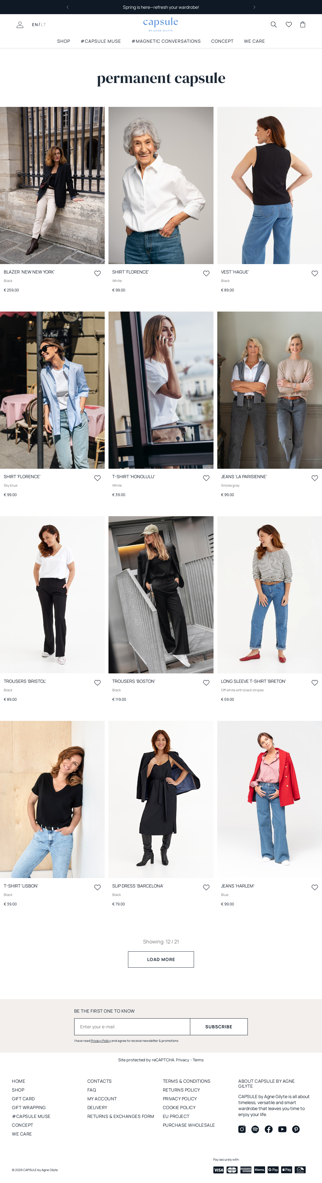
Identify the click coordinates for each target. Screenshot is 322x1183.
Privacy (182, 1060)
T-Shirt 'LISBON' (21, 886)
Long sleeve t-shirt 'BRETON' (253, 681)
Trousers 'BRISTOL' (25, 681)
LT (44, 24)
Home (18, 1081)
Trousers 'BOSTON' (133, 681)
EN (35, 24)
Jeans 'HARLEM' (237, 886)
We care (22, 1134)
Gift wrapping (29, 1107)
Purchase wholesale (189, 1125)
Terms (198, 1060)
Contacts (99, 1081)
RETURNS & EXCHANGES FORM (120, 1116)
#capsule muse (100, 41)
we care (254, 41)
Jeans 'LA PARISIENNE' (244, 476)
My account (102, 1099)
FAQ (91, 1090)
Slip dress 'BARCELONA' (138, 886)
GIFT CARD (23, 1099)
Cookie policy (179, 1107)
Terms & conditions (187, 1081)
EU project (176, 1116)
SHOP (63, 41)
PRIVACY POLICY (180, 1099)
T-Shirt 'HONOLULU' (133, 476)
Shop (18, 1090)
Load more (161, 959)
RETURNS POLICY (181, 1090)
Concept (222, 41)
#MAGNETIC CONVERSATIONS (166, 41)
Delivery (97, 1107)
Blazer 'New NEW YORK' (29, 272)
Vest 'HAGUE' (235, 272)
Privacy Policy (101, 1040)
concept (22, 1125)
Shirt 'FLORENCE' (130, 272)
